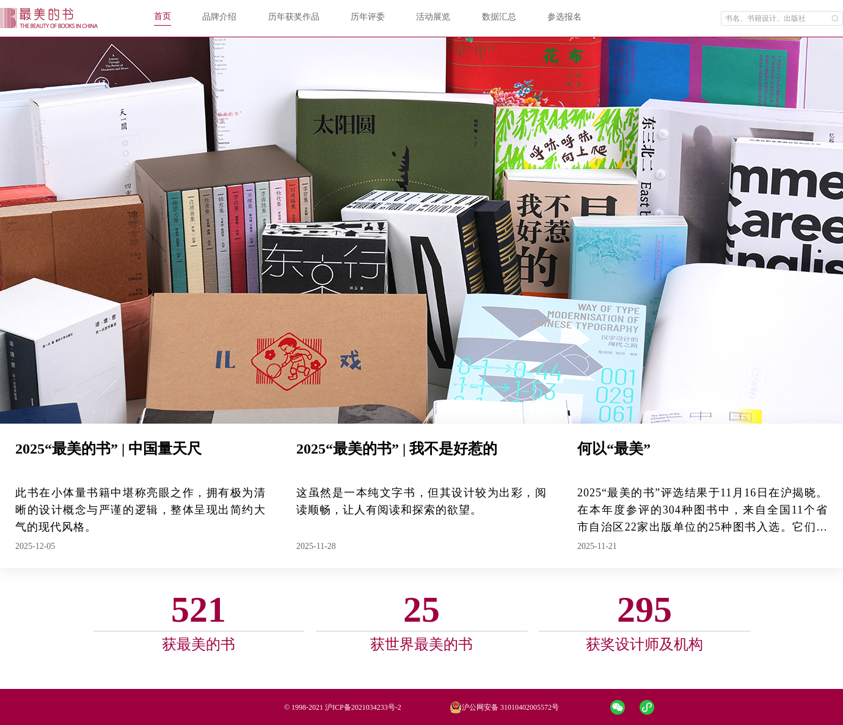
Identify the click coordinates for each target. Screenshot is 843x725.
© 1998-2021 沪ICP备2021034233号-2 (342, 707)
